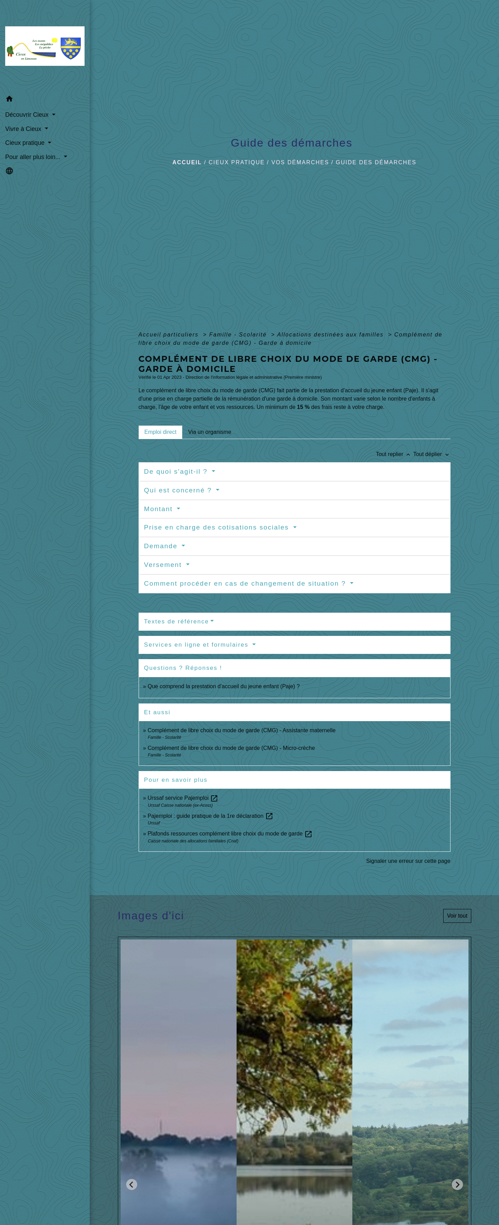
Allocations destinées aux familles (331, 335)
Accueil (187, 162)
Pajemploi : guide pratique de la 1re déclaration (210, 816)
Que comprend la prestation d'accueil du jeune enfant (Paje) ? (224, 686)
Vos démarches (300, 162)
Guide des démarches (376, 162)
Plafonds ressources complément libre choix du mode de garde (230, 834)
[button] (45, 100)
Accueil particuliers (170, 335)
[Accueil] (45, 46)
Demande (162, 546)
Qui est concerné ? (179, 490)
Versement (164, 564)
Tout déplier (431, 454)
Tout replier (394, 454)
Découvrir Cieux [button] (27, 114)
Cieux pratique (237, 162)
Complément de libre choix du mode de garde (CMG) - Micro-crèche (231, 748)
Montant (159, 509)
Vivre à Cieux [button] (24, 128)
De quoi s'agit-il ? (177, 471)
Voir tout (457, 916)
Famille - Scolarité (239, 335)
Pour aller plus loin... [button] (33, 157)
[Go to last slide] (131, 1184)
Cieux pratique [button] (25, 142)
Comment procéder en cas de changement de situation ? (246, 583)
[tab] (160, 432)
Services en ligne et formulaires (197, 644)
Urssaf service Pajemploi (183, 798)
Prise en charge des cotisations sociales (217, 527)
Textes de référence (176, 621)
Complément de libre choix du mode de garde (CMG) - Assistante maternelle (241, 730)
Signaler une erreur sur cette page (408, 861)
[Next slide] (457, 1184)
